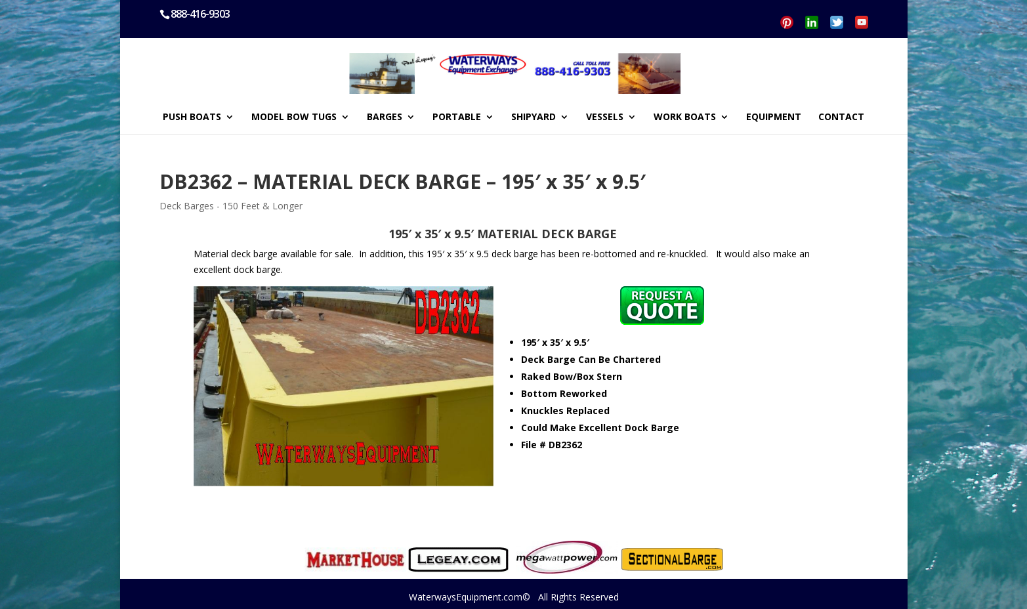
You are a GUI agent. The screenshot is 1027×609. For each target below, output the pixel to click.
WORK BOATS (685, 117)
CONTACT (841, 117)
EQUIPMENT (773, 117)
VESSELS (604, 117)
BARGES (384, 117)
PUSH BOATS (192, 117)
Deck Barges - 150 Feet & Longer (231, 206)
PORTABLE (456, 117)
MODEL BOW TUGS (294, 117)
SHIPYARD (533, 117)
